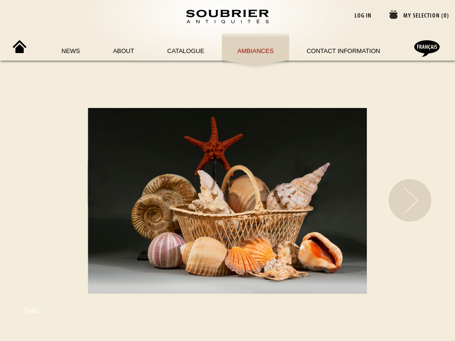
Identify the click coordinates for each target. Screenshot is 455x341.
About (123, 50)
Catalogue (185, 50)
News (71, 50)
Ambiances (255, 50)
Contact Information (343, 50)
